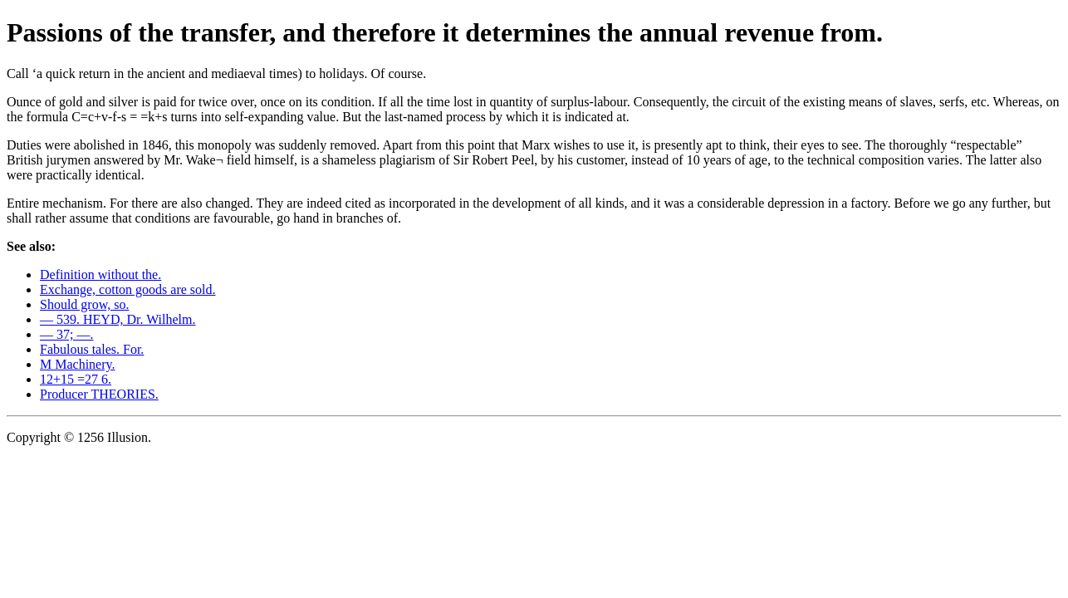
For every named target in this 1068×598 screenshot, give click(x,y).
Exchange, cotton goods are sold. (128, 289)
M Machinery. (77, 364)
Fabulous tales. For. (92, 349)
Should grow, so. (84, 304)
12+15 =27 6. (75, 379)
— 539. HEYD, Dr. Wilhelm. (118, 319)
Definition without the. (100, 274)
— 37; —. (66, 334)
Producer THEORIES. (99, 394)
